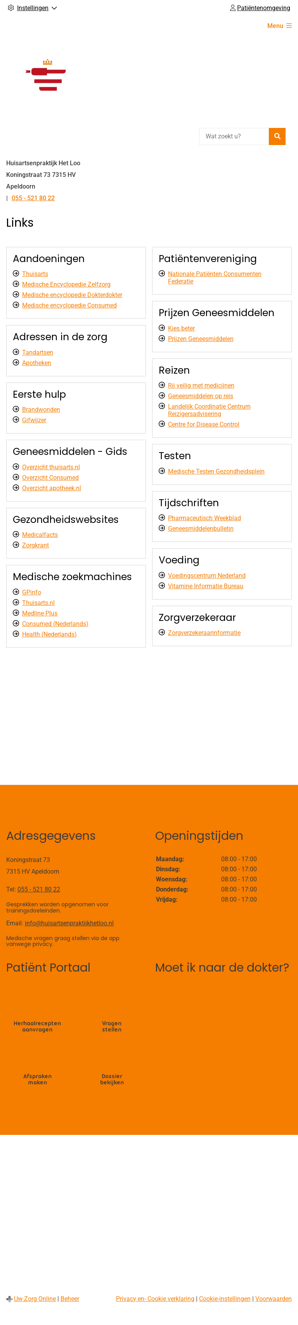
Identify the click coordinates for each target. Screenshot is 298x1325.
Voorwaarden (273, 1298)
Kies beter (181, 328)
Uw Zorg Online (35, 1298)
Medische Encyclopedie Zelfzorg (66, 284)
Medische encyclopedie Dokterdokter (72, 295)
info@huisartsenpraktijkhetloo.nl (69, 923)
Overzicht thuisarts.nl (51, 467)
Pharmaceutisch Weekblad (204, 518)
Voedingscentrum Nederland (207, 575)
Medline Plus (39, 613)
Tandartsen (37, 352)
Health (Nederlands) (49, 634)
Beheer (70, 1298)
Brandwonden (41, 409)
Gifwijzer (34, 420)
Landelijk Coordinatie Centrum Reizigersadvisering (209, 410)
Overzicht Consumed (50, 477)
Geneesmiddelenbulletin (201, 528)
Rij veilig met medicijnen (201, 385)
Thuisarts (35, 274)
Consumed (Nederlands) (55, 624)
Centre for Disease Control (203, 424)
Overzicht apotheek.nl (51, 488)
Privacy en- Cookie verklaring (155, 1298)
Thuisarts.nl (38, 603)
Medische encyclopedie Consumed (69, 305)
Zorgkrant (35, 545)
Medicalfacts (40, 534)
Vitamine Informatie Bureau (205, 586)
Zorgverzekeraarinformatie (204, 632)
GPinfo (31, 592)
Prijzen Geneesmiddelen (201, 339)
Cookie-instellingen (225, 1298)
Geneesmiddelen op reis (200, 396)
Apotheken (36, 363)
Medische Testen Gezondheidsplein (216, 471)
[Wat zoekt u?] (234, 136)
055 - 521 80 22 (38, 889)
